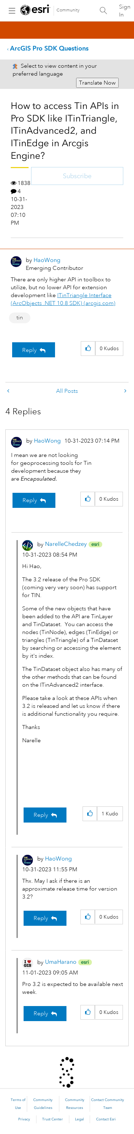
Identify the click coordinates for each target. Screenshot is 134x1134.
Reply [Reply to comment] (30, 500)
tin (19, 317)
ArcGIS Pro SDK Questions (49, 48)
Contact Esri (106, 1119)
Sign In (124, 10)
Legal (79, 1119)
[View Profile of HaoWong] (47, 260)
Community (68, 10)
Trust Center (52, 1119)
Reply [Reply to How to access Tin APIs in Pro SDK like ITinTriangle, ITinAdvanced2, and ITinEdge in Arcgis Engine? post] (29, 350)
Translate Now (97, 82)
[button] (88, 349)
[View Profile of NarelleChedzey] (66, 543)
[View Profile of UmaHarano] (60, 961)
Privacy (24, 1119)
